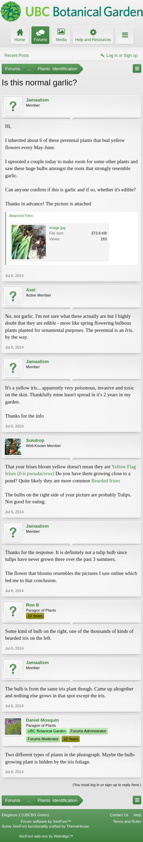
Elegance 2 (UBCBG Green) (25, 815)
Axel (30, 289)
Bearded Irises (105, 480)
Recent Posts (16, 55)
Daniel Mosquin (42, 720)
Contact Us (119, 815)
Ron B (32, 605)
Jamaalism (37, 100)
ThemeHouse (77, 826)
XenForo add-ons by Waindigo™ (46, 836)
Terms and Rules (127, 821)
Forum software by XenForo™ (46, 821)
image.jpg (57, 228)
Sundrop (35, 440)
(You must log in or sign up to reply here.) (107, 785)
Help (137, 815)
